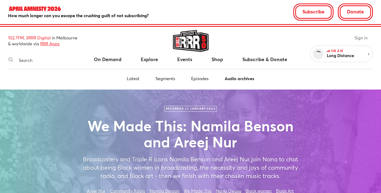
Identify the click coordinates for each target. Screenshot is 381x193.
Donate (355, 11)
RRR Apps (50, 43)
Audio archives (239, 78)
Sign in (361, 37)
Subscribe (313, 11)
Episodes (200, 78)
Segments (165, 78)
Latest (133, 78)
